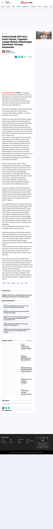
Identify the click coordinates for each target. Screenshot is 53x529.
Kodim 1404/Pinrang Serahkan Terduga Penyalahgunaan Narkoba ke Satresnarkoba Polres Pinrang (26, 346)
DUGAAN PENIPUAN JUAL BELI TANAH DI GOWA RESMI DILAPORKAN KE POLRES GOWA (26, 358)
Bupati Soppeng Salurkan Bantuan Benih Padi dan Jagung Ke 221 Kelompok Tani (16, 324)
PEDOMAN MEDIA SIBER (43, 446)
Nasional (20, 442)
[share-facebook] (16, 57)
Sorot (22, 283)
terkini (26, 283)
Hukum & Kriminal (30, 440)
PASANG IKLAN (45, 443)
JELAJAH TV (46, 447)
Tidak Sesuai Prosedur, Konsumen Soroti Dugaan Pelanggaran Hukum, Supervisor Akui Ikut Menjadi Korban (26, 392)
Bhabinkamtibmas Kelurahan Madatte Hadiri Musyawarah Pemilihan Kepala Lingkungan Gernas (27, 369)
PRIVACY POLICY (42, 444)
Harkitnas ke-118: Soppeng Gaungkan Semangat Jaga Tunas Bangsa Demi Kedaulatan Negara (26, 381)
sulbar (39, 6)
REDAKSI (39, 443)
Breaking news (25, 6)
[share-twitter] (19, 57)
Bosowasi (46, 6)
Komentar (30, 56)
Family (11, 440)
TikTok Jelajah (39, 447)
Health (19, 440)
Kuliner (11, 442)
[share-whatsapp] (22, 57)
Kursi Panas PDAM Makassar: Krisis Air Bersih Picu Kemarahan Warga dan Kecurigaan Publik (16, 306)
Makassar (33, 6)
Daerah (8, 6)
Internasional (4, 442)
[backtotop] (26, 450)
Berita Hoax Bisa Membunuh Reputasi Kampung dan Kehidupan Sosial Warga (16, 312)
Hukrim (8, 283)
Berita (2, 6)
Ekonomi (3, 440)
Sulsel (18, 6)
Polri (13, 6)
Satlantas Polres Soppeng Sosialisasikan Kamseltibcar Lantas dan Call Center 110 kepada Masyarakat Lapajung (17, 331)
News (18, 283)
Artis (2, 439)
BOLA (11, 439)
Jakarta (13, 283)
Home (3, 33)
